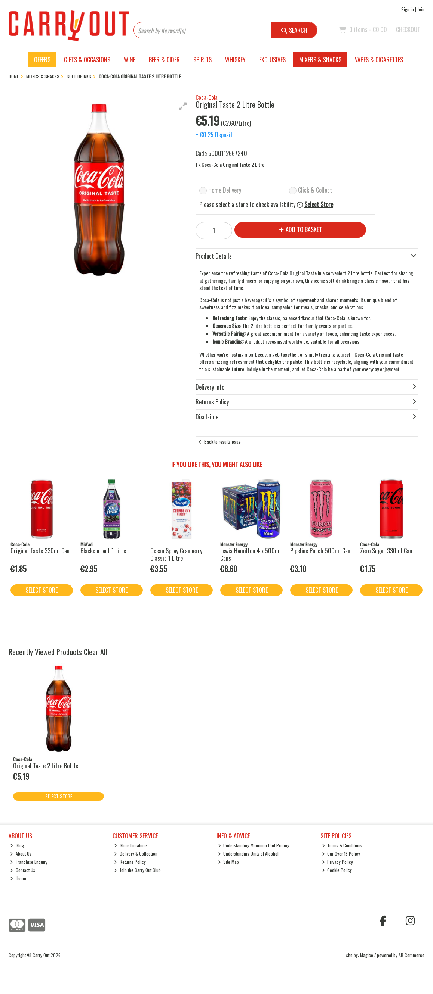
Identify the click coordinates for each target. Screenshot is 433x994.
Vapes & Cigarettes (379, 59)
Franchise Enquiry (28, 862)
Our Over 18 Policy (341, 853)
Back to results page (222, 441)
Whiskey (235, 59)
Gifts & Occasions (87, 59)
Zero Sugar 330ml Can (386, 550)
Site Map (228, 862)
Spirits (202, 59)
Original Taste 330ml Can (40, 550)
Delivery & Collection (135, 853)
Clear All (95, 651)
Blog (17, 845)
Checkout (408, 29)
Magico (366, 955)
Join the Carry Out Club (137, 870)
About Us (20, 853)
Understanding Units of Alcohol (248, 853)
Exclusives (272, 59)
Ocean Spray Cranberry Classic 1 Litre (176, 554)
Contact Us (22, 870)
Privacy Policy (337, 862)
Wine (129, 59)
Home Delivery (224, 189)
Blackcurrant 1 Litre (103, 550)
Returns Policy (130, 862)
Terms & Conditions (342, 845)
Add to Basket (300, 229)
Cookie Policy (337, 870)
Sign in (407, 9)
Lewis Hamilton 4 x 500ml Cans (250, 554)
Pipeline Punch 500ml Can (320, 550)
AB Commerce (411, 955)
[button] (183, 106)
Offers (42, 59)
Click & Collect (315, 189)
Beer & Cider (164, 59)
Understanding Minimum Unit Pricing (254, 845)
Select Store (318, 204)
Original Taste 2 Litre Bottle (45, 765)
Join (420, 9)
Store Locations (131, 845)
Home (18, 878)
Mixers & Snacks (320, 59)
